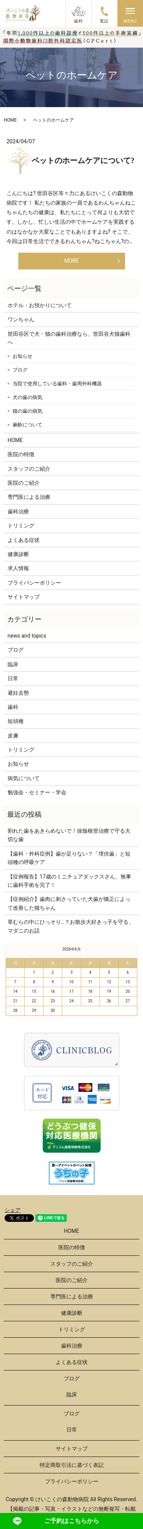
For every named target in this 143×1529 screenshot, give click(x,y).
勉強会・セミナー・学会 (37, 792)
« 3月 (13, 949)
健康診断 (18, 554)
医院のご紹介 (24, 483)
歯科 (13, 707)
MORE (71, 261)
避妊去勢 (18, 693)
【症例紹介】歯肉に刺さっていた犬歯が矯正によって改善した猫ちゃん (69, 903)
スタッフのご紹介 (29, 469)
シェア (13, 1210)
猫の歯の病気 (27, 411)
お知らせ (22, 356)
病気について (24, 778)
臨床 (13, 664)
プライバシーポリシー (34, 583)
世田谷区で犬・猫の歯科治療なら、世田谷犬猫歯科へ (69, 338)
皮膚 (13, 735)
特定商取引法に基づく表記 (72, 1465)
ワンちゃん (21, 319)
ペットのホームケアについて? (83, 160)
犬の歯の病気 (27, 397)
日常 (13, 678)
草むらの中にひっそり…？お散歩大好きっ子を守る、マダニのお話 (71, 926)
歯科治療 (18, 511)
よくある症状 (24, 540)
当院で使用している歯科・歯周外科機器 (57, 383)
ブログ (20, 370)
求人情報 (18, 568)
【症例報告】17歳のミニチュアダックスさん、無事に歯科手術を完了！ (69, 880)
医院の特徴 (21, 454)
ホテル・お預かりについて (40, 305)
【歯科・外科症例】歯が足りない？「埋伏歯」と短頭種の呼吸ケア (69, 858)
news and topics (27, 636)
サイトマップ (24, 597)
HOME (10, 120)
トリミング (21, 525)
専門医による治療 (29, 497)
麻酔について (27, 425)
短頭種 (16, 721)
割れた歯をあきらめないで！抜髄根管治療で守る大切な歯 (69, 835)
